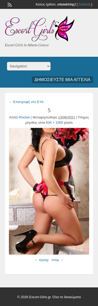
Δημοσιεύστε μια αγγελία (62, 79)
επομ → (57, 260)
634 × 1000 (54, 122)
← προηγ (41, 260)
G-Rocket (22, 117)
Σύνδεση (84, 4)
